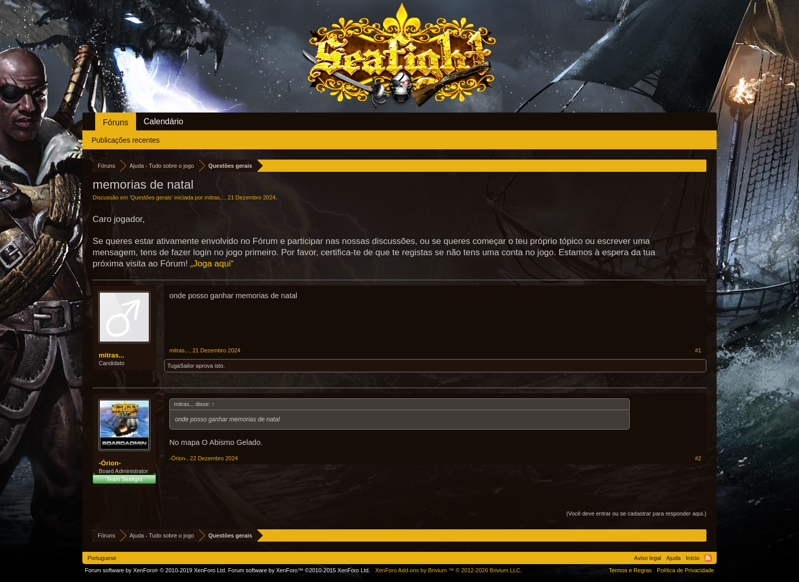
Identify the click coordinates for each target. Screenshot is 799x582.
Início (692, 558)
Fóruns (115, 122)
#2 (698, 458)
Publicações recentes (126, 140)
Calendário (163, 121)
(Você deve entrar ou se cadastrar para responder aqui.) (636, 513)
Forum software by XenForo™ (299, 570)
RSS (708, 558)
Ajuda (674, 558)
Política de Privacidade (685, 570)
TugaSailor (180, 366)
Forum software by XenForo (156, 570)
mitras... (215, 197)
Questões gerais (150, 197)
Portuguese (101, 558)
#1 (698, 350)
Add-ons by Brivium (448, 570)
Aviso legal (647, 558)
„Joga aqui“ (212, 263)
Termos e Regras (630, 570)
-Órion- (110, 463)
